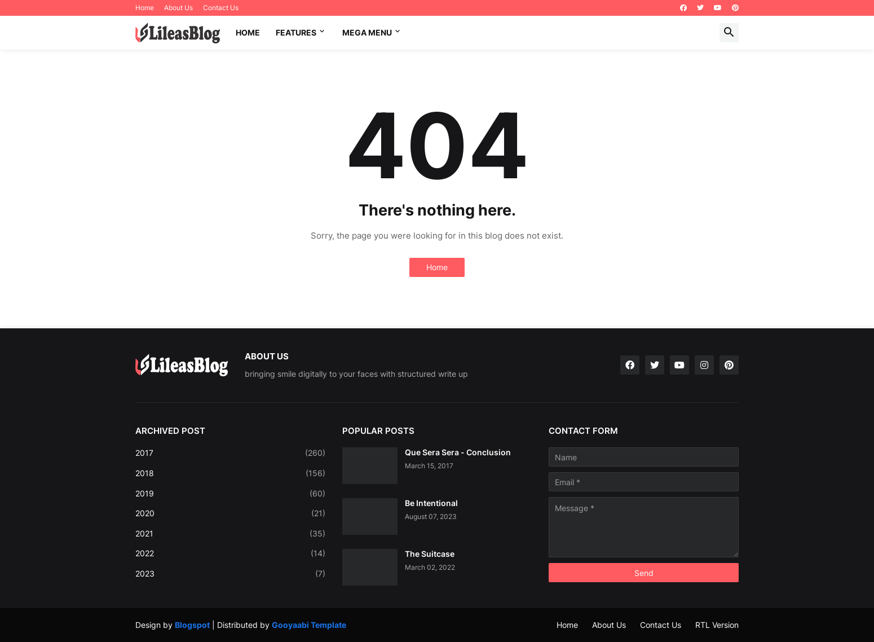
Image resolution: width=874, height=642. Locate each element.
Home (144, 7)
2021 (230, 533)
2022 (230, 553)
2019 (230, 493)
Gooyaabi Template (309, 625)
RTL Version (717, 625)
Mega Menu (367, 32)
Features (296, 32)
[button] (729, 32)
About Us (178, 7)
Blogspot (192, 625)
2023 (230, 573)
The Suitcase (429, 554)
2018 (230, 473)
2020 (230, 513)
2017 (230, 453)
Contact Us (221, 7)
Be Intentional (431, 503)
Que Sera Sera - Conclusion (458, 452)
